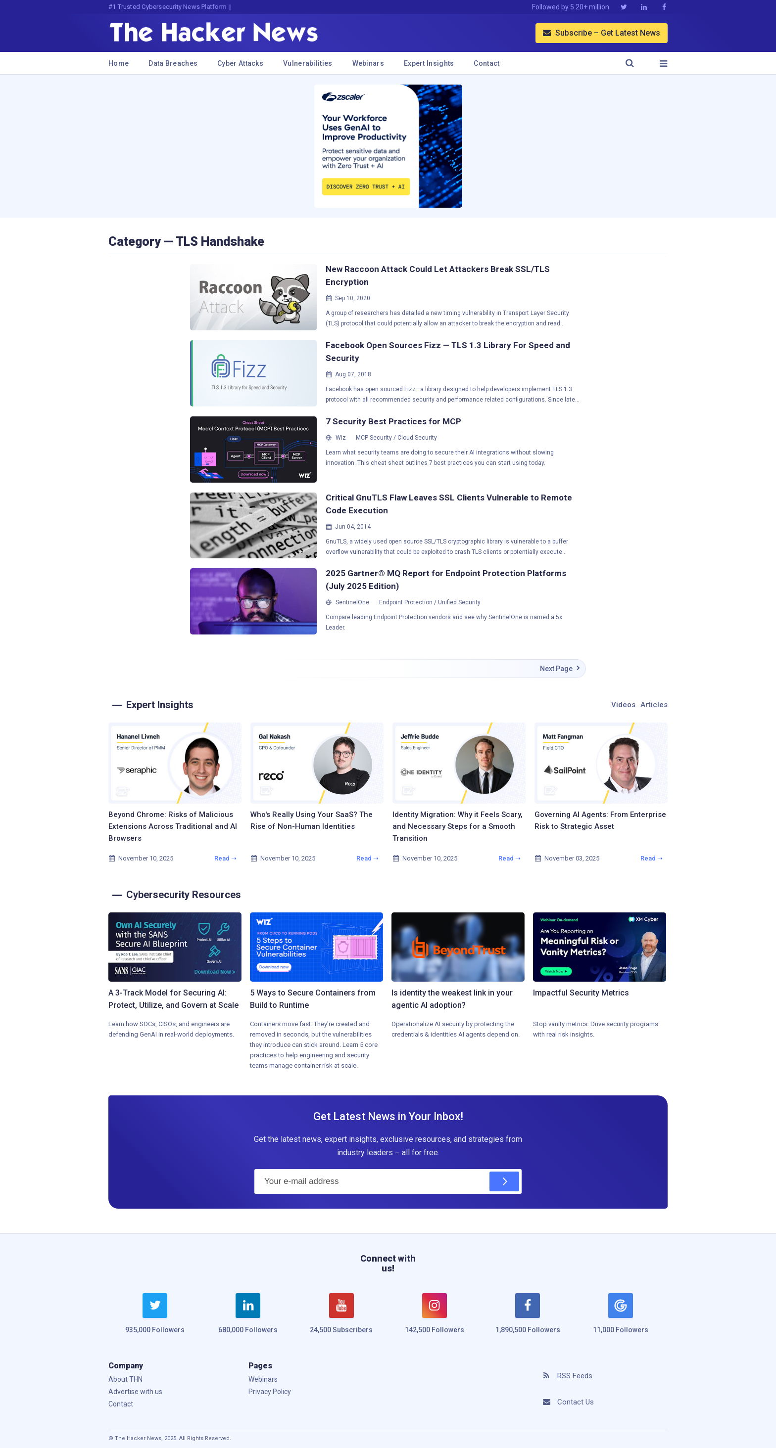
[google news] (620, 1315)
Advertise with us (135, 1392)
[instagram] (434, 1319)
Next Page (560, 669)
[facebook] (527, 1319)
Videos (623, 704)
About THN (125, 1379)
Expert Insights (429, 63)
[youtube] (341, 1319)
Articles (654, 704)
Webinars (368, 63)
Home (118, 63)
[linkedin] (248, 1319)
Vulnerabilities (308, 63)
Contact (486, 63)
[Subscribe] (504, 1181)
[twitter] (154, 1319)
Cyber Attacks (240, 63)
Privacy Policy (269, 1392)
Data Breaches (172, 63)
